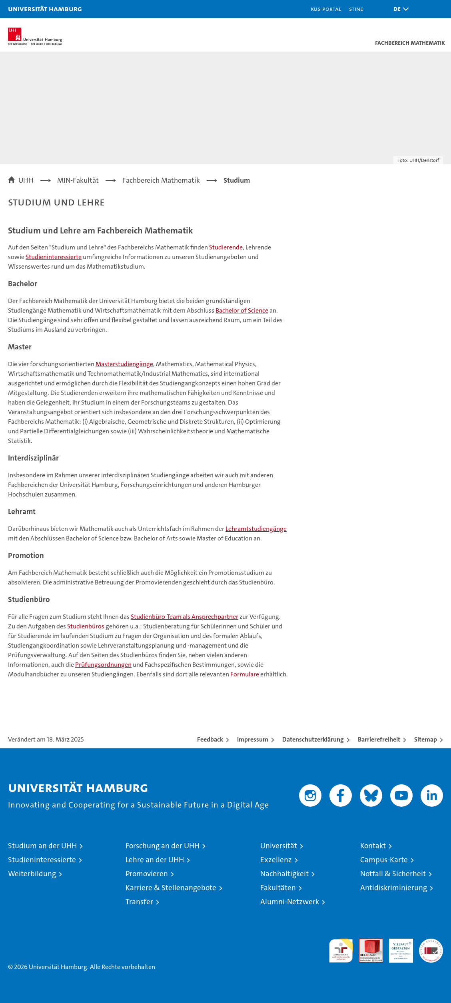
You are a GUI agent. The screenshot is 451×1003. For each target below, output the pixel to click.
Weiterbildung (32, 874)
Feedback (210, 739)
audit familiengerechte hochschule (341, 951)
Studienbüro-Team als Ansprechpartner (184, 616)
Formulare (244, 674)
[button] (399, 9)
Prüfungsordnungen (103, 664)
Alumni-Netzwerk (289, 902)
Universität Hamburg (45, 9)
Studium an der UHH (42, 846)
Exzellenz (276, 860)
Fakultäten (278, 888)
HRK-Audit (396, 947)
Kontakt (373, 846)
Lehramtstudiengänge (256, 528)
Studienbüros (85, 626)
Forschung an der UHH (163, 846)
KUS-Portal (326, 8)
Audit (366, 943)
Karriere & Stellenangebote (171, 888)
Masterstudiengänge (124, 364)
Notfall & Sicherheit (393, 874)
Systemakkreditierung (431, 943)
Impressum (252, 739)
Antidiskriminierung (393, 888)
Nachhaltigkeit (284, 874)
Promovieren (147, 874)
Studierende (226, 247)
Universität (278, 846)
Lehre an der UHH (155, 860)
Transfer (139, 902)
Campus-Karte (384, 860)
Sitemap (425, 739)
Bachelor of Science (242, 310)
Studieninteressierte (54, 257)
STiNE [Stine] (356, 8)
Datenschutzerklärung (313, 739)
